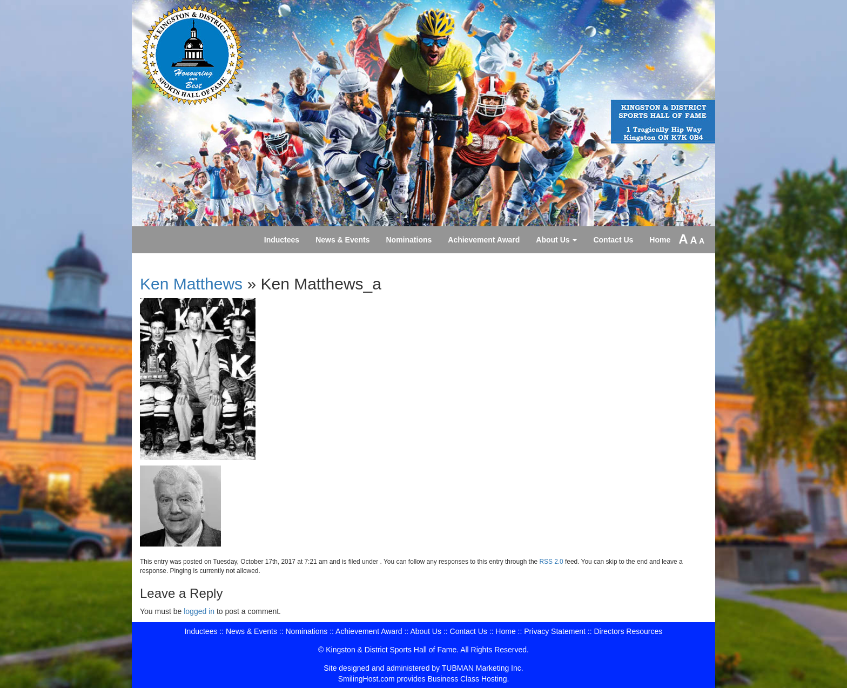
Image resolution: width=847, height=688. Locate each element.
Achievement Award (484, 239)
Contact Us (613, 239)
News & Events (342, 239)
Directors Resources (628, 631)
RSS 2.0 (551, 561)
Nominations (409, 239)
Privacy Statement (555, 631)
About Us (556, 239)
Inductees (281, 239)
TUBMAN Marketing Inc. (482, 668)
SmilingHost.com (366, 678)
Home (659, 239)
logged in (199, 611)
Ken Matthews (191, 284)
